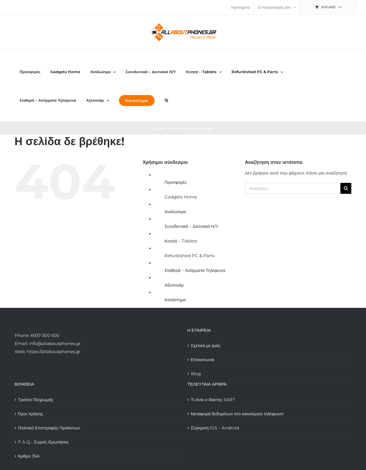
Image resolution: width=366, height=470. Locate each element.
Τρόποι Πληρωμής (36, 399)
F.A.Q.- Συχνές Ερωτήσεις (43, 442)
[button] (166, 100)
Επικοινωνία (202, 359)
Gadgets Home (180, 197)
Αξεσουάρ (173, 285)
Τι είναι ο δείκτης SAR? (213, 399)
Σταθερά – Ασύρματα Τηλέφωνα (194, 270)
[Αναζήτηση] (345, 188)
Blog (196, 373)
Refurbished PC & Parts (189, 255)
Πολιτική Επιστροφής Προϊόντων (49, 428)
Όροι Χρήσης (30, 413)
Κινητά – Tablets (180, 241)
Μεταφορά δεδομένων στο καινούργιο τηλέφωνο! (237, 413)
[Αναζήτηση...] (292, 188)
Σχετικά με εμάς (206, 345)
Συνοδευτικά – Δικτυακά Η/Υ (191, 226)
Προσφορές (175, 182)
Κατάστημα (175, 299)
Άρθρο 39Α (29, 456)
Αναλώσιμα (175, 211)
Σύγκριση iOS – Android (215, 428)
